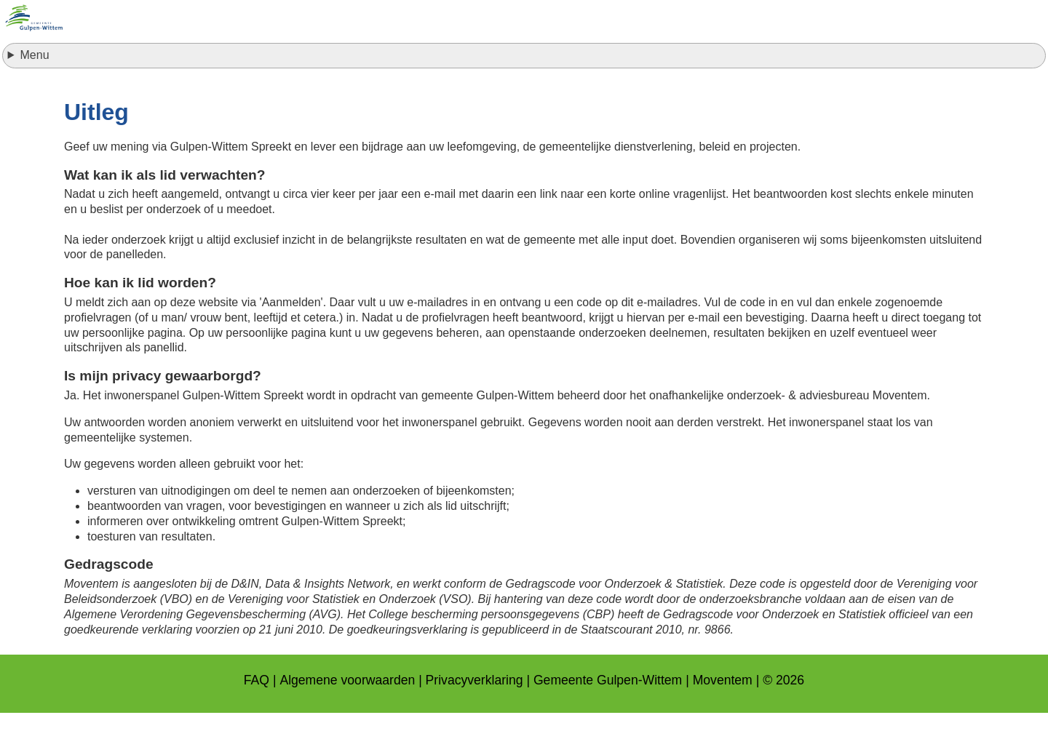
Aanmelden (434, 76)
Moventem (723, 714)
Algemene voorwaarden (347, 714)
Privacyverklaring (474, 714)
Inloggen (526, 76)
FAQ (256, 714)
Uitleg (696, 76)
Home (352, 76)
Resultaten (615, 76)
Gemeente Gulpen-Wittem (607, 714)
